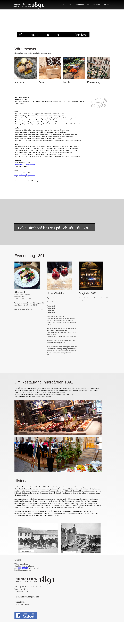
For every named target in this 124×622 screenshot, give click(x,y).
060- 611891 (23, 568)
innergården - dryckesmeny (24, 165)
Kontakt (106, 4)
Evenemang (79, 4)
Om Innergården (93, 4)
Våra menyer (66, 4)
